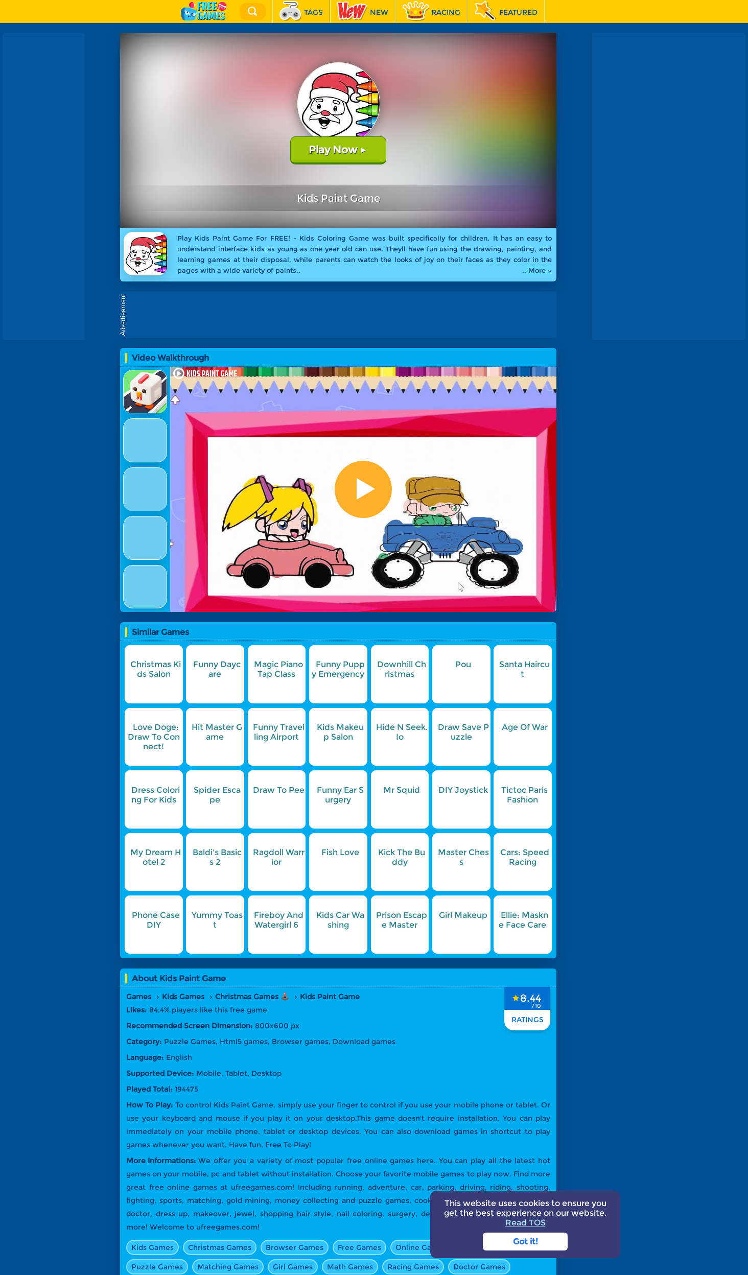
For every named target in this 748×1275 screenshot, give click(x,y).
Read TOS (525, 1222)
